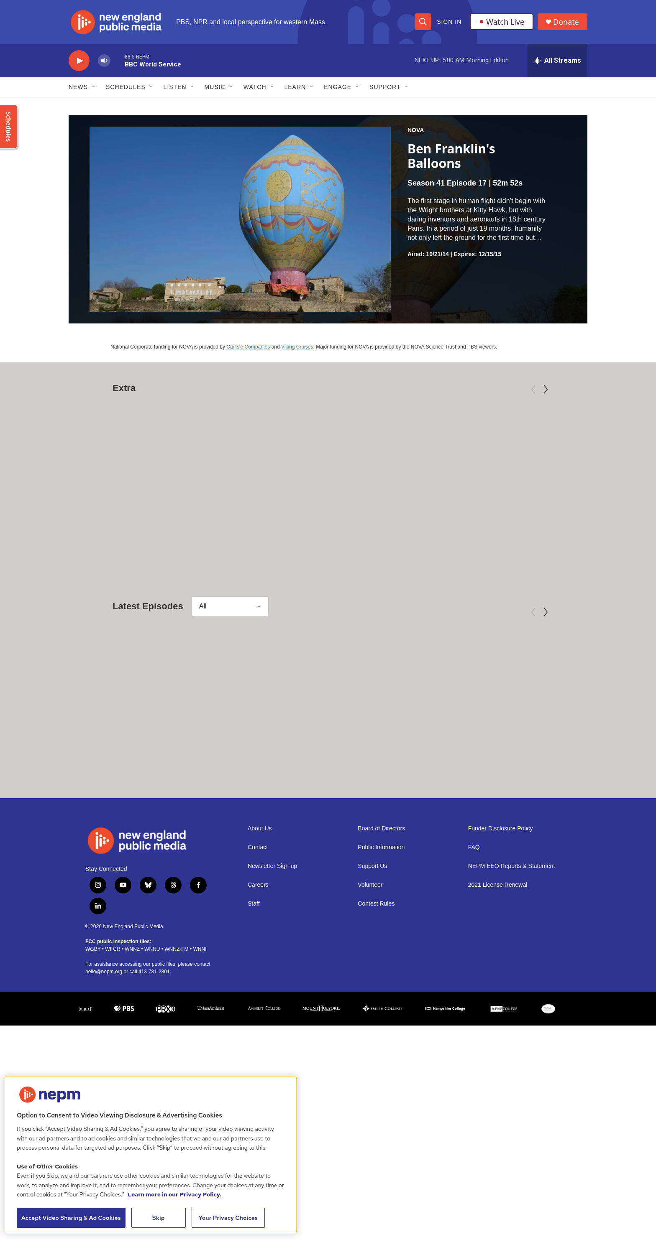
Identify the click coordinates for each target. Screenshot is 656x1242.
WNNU (152, 1064)
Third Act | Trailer (359, 526)
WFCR (112, 1064)
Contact (258, 962)
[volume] (104, 60)
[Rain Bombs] (362, 738)
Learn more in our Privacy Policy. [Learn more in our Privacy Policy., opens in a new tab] (174, 1194)
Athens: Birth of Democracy (447, 812)
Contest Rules (376, 1018)
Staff (254, 1018)
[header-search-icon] (423, 21)
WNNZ (132, 1064)
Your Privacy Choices (228, 1218)
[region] (150, 1155)
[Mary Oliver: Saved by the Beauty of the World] (156, 451)
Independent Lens (347, 513)
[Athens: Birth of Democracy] (459, 738)
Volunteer (370, 1000)
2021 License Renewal (498, 1000)
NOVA (415, 130)
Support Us (372, 981)
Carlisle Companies (248, 347)
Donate (566, 22)
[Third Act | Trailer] (394, 451)
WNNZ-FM (176, 1064)
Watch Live (501, 22)
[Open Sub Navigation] (94, 87)
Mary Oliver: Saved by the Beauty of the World (139, 531)
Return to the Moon (125, 812)
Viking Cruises (297, 347)
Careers (258, 1000)
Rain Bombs (316, 812)
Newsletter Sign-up (272, 981)
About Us (260, 943)
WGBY (92, 1064)
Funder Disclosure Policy (500, 943)
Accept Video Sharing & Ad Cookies (71, 1218)
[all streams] (557, 60)
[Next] (545, 389)
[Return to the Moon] (156, 738)
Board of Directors (381, 943)
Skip (158, 1218)
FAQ (474, 962)
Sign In (449, 21)
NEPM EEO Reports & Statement (511, 981)
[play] (79, 61)
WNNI (199, 1064)
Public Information (381, 962)
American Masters (108, 513)
